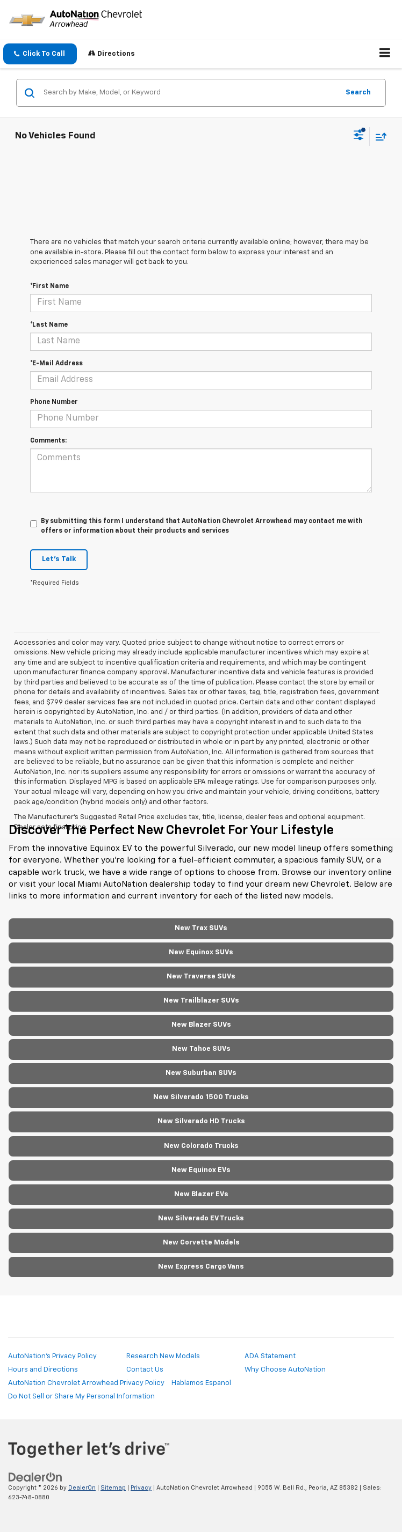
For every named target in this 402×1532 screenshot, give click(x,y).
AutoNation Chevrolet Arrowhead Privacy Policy (86, 1383)
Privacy (141, 1488)
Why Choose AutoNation (285, 1369)
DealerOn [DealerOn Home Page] (82, 1488)
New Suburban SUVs (201, 1073)
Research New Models (163, 1356)
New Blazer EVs (201, 1194)
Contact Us (144, 1369)
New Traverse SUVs (201, 976)
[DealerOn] (35, 1477)
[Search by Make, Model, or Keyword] (189, 93)
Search (358, 92)
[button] (40, 53)
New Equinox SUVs (201, 952)
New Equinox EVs (201, 1170)
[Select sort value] (378, 136)
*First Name (49, 286)
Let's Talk (59, 559)
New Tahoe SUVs (201, 1048)
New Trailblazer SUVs (201, 1000)
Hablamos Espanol (201, 1383)
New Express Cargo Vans (201, 1266)
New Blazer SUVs (201, 1024)
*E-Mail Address (56, 363)
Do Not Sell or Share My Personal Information (81, 1396)
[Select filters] (358, 136)
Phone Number (54, 402)
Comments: (48, 441)
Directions (111, 53)
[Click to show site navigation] (385, 54)
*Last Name (49, 325)
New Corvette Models (201, 1242)
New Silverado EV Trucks (201, 1218)
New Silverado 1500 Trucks (201, 1097)
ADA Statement (270, 1356)
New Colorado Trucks (201, 1146)
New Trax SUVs (201, 928)
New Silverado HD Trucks (201, 1121)
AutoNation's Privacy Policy (52, 1356)
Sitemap (113, 1488)
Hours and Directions (43, 1369)
